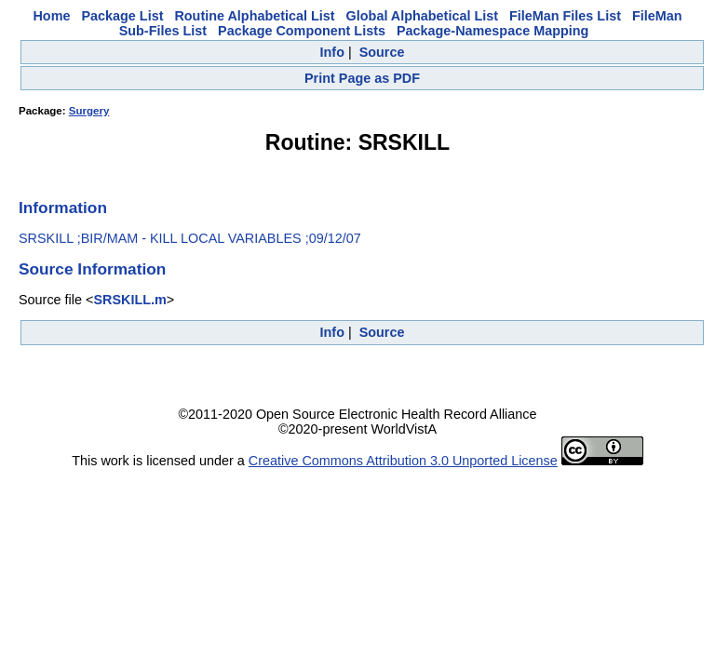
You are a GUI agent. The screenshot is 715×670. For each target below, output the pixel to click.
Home (51, 15)
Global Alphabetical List (422, 15)
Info (332, 52)
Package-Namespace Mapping (492, 30)
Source (382, 52)
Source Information (92, 269)
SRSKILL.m (129, 299)
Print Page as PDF (362, 78)
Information (63, 207)
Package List (122, 15)
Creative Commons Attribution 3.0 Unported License (403, 460)
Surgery (89, 110)
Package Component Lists (301, 30)
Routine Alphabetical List (254, 15)
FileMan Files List (565, 15)
